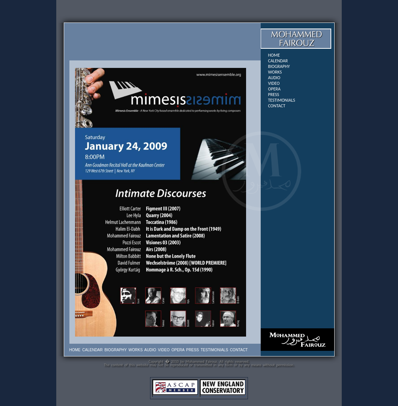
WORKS (275, 72)
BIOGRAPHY (279, 66)
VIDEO (274, 83)
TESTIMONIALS (281, 100)
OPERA (274, 89)
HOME (274, 55)
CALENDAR (278, 60)
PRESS (273, 94)
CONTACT (276, 105)
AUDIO (274, 77)
